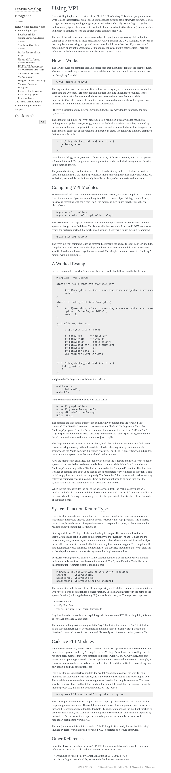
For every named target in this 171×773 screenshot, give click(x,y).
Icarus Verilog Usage (25, 30)
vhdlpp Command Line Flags (32, 80)
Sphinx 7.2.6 (123, 767)
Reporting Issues (26, 98)
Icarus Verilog (28, 9)
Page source (152, 767)
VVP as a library (26, 76)
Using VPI (23, 87)
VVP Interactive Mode (29, 73)
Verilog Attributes (26, 62)
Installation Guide (26, 34)
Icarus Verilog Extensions (30, 91)
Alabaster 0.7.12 (139, 767)
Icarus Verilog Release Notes (30, 26)
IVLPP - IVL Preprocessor (30, 66)
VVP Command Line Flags (31, 69)
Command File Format (29, 59)
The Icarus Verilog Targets (28, 101)
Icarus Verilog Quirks (28, 94)
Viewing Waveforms (27, 84)
